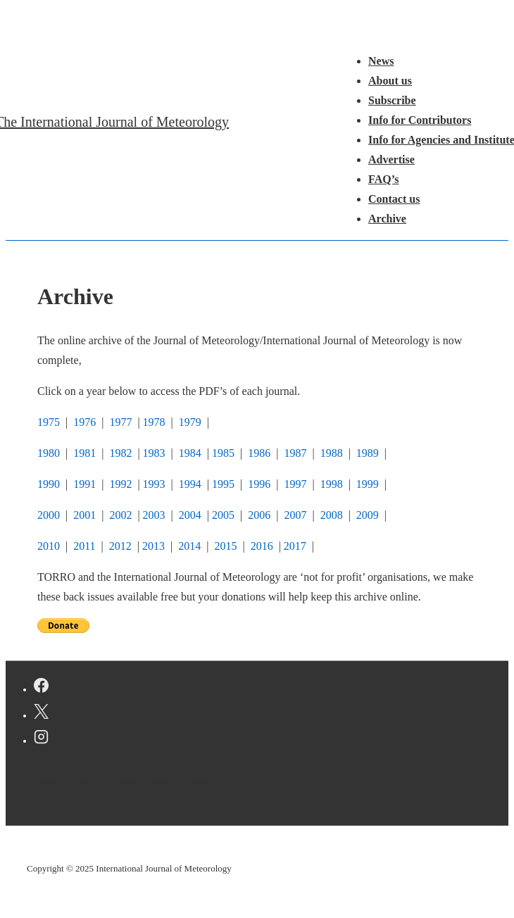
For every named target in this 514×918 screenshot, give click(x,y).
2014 (188, 546)
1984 (190, 453)
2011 (84, 546)
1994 (190, 484)
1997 (295, 484)
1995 (223, 484)
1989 (367, 453)
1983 (154, 453)
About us (390, 81)
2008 (331, 515)
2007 (295, 515)
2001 (84, 515)
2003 (154, 515)
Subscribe (392, 100)
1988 (331, 453)
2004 (190, 515)
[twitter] (41, 713)
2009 (367, 515)
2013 (153, 546)
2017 (295, 546)
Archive (387, 219)
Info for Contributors (419, 120)
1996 (259, 484)
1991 (84, 484)
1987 (296, 453)
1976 (84, 422)
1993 (154, 484)
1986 (257, 453)
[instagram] (41, 739)
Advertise (391, 159)
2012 (120, 546)
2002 (120, 515)
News (381, 61)
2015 (225, 546)
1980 (48, 453)
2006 (260, 515)
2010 (48, 546)
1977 (120, 422)
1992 (120, 484)
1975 (48, 422)
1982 (120, 453)
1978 (154, 422)
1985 (223, 453)
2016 (262, 546)
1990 (48, 484)
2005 (223, 515)
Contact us (394, 199)
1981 (84, 453)
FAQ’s (383, 179)
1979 (190, 422)
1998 (331, 484)
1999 (367, 484)
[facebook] (41, 687)
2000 (48, 515)
